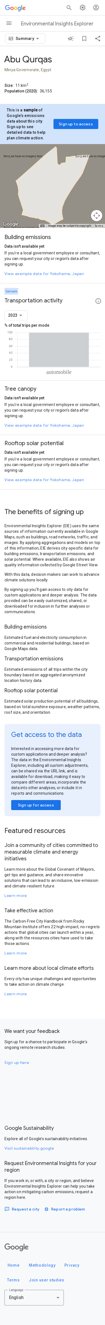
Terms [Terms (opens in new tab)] (99, 226)
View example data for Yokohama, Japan (44, 273)
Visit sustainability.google (29, 1148)
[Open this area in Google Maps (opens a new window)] (10, 224)
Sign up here (16, 1062)
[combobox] (28, 38)
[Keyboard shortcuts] (42, 226)
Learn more (15, 895)
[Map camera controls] (96, 215)
